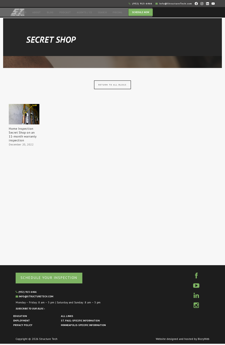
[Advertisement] (24, 205)
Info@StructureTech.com (173, 3)
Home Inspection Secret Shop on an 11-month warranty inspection (22, 135)
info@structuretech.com (34, 297)
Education (20, 317)
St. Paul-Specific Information (80, 321)
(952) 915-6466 (140, 3)
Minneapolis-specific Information (83, 326)
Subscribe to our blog (30, 309)
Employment (21, 321)
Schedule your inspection (52, 278)
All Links (67, 317)
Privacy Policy (22, 326)
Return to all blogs (112, 85)
